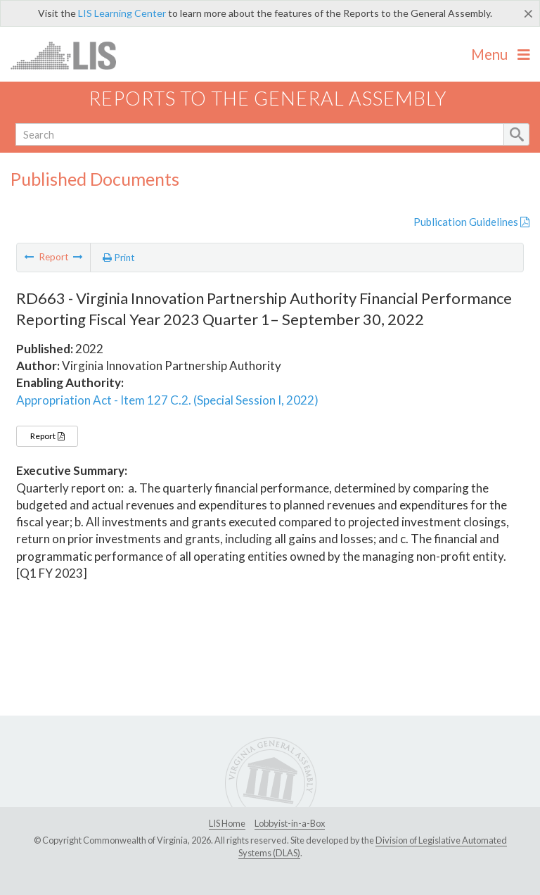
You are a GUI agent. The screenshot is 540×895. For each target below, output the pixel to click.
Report (47, 436)
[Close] (528, 13)
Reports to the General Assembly (268, 98)
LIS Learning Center (122, 13)
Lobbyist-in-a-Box (290, 823)
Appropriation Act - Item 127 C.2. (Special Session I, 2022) (167, 400)
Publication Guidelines (471, 221)
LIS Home (227, 823)
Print (119, 257)
